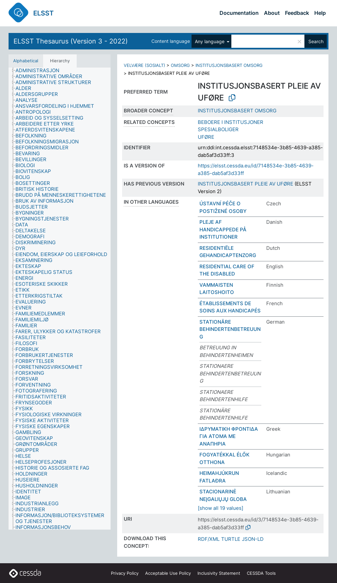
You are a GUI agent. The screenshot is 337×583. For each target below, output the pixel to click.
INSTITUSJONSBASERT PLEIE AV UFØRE (245, 184)
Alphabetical (25, 60)
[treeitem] (40, 70)
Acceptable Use (168, 573)
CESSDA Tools (261, 573)
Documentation (239, 13)
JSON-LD (253, 539)
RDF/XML (209, 539)
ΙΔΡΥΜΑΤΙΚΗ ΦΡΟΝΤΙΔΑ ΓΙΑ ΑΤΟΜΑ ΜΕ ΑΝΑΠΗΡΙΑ (228, 436)
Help (320, 13)
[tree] (60, 299)
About (272, 13)
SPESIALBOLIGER (218, 129)
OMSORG (180, 65)
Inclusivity (218, 573)
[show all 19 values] (220, 508)
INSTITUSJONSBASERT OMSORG (229, 65)
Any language (210, 41)
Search (316, 41)
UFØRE (206, 137)
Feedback (297, 13)
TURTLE (230, 539)
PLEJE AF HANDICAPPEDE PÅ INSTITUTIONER (222, 229)
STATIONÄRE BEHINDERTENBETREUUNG (230, 329)
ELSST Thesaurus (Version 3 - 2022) (70, 41)
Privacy (125, 573)
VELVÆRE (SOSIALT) (144, 65)
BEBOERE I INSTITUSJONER (230, 122)
